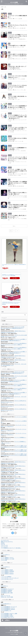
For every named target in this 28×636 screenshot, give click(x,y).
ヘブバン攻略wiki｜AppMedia (7, 571)
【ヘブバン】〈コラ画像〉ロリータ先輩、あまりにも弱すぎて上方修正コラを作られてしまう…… (17, 171)
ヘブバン (16, 18)
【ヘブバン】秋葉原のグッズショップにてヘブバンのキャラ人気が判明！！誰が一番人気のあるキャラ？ (17, 117)
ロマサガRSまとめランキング (7, 617)
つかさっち (19, 130)
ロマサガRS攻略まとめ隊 (6, 614)
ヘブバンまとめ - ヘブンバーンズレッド (10, 577)
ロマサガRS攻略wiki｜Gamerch (8, 609)
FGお (15, 209)
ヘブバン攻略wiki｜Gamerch (7, 573)
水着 (24, 28)
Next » (14, 226)
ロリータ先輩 (20, 173)
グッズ (18, 119)
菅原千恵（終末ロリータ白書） (15, 175)
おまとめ (3, 544)
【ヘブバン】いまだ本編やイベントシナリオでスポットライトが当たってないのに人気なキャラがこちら (17, 36)
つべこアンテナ (4, 546)
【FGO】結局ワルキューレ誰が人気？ (17, 45)
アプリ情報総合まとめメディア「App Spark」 (11, 547)
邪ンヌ (20, 69)
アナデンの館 (4, 560)
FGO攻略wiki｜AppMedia (6, 590)
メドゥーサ (20, 196)
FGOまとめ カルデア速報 (7, 597)
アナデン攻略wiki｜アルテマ (7, 557)
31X (15, 89)
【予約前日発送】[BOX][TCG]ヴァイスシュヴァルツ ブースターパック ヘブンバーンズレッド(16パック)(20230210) (11, 303)
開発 (25, 108)
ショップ (22, 119)
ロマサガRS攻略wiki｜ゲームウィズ (9, 606)
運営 (23, 108)
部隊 (21, 18)
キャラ (16, 119)
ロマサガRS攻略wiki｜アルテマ (8, 607)
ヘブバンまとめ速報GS (6, 576)
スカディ (9, 196)
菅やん (24, 39)
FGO (15, 28)
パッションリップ (15, 196)
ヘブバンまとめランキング (7, 579)
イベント (18, 89)
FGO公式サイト (4, 585)
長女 (9, 219)
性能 (22, 28)
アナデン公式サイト (5, 554)
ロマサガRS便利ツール (6, 610)
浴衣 (21, 186)
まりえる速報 (14, 630)
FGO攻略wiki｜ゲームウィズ (7, 588)
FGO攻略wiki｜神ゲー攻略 (7, 592)
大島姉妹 (24, 218)
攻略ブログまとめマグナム (7, 541)
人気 (19, 18)
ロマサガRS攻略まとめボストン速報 (9, 613)
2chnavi (2, 542)
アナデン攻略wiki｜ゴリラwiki (7, 558)
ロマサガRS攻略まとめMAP (7, 616)
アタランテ (19, 195)
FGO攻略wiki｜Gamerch (6, 591)
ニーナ (16, 218)
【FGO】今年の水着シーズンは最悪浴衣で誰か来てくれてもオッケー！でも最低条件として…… (17, 183)
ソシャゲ (19, 141)
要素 (25, 209)
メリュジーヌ (19, 209)
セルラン (19, 58)
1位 (14, 58)
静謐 (26, 196)
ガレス (18, 28)
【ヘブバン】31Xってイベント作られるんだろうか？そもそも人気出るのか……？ (17, 87)
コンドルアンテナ (5, 540)
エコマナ (15, 141)
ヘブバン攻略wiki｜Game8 (7, 569)
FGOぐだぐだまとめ (5, 595)
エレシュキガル (24, 195)
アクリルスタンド (17, 161)
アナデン (15, 99)
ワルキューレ (19, 47)
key (15, 108)
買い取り (24, 150)
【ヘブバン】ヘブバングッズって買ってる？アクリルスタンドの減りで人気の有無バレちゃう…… (17, 159)
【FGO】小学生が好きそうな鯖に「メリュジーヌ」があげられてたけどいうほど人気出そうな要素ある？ (17, 206)
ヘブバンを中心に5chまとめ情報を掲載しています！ (14, 632)
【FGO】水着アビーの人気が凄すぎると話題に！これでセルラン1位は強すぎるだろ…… (17, 56)
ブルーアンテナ (4, 545)
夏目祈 (21, 39)
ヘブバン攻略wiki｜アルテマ (7, 572)
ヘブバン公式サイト (5, 566)
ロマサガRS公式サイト (6, 603)
